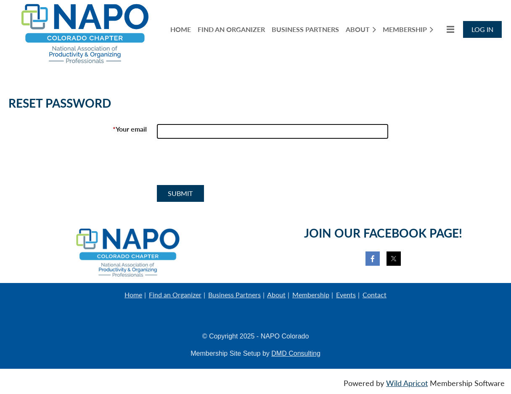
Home (133, 295)
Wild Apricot (407, 383)
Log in (482, 29)
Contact (375, 295)
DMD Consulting (295, 353)
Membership (310, 295)
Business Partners (234, 295)
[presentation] (221, 165)
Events (346, 295)
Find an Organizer (175, 295)
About (276, 295)
